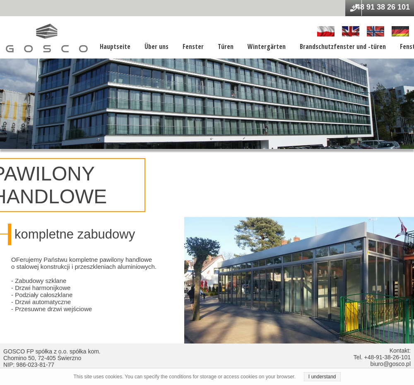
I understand (322, 377)
